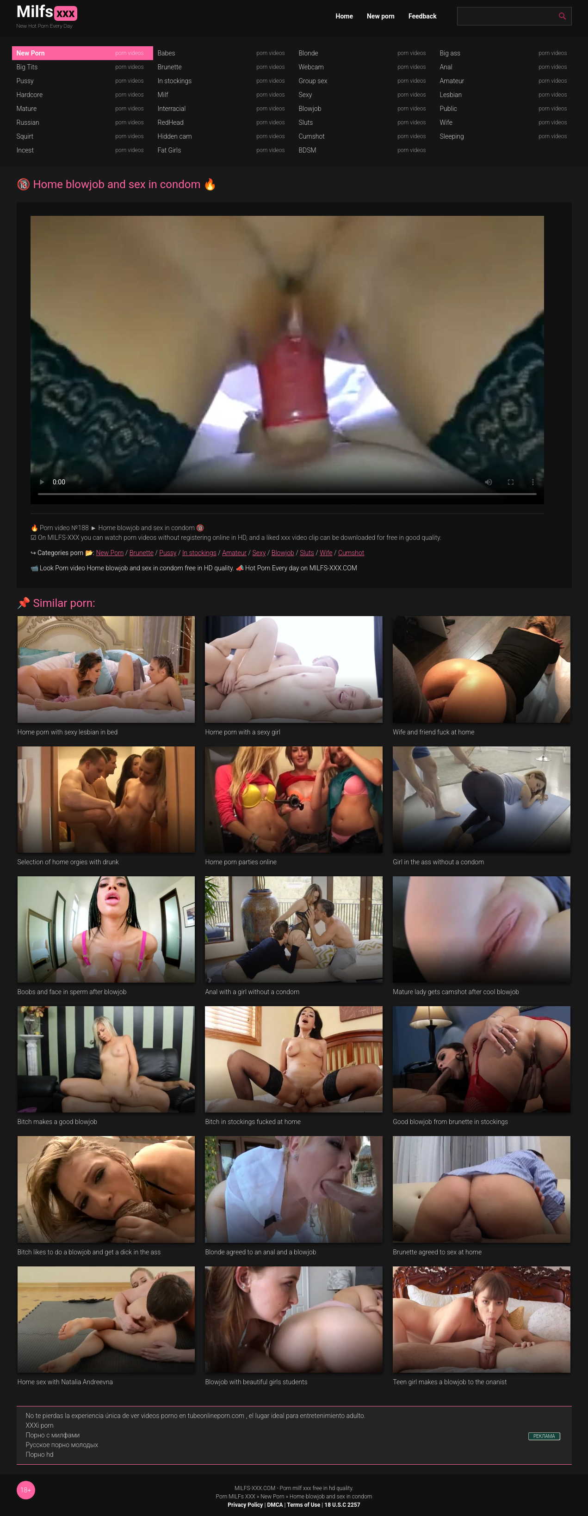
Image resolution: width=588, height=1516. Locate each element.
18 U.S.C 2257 (342, 1505)
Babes (166, 53)
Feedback (423, 16)
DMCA (275, 1505)
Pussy (25, 81)
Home (344, 16)
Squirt (25, 136)
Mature (27, 108)
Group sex (313, 81)
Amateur (452, 81)
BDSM (307, 150)
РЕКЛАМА (544, 1436)
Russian (28, 122)
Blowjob (310, 108)
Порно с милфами (53, 1435)
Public (449, 108)
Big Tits (27, 67)
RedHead (171, 122)
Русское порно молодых (62, 1445)
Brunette (170, 67)
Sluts (306, 122)
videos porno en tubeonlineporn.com (193, 1415)
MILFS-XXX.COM (255, 1488)
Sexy (305, 94)
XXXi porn (40, 1425)
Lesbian (451, 94)
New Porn (31, 53)
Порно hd (40, 1454)
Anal (446, 67)
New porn (381, 16)
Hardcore (30, 94)
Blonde (308, 53)
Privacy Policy (245, 1505)
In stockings (175, 81)
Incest (25, 150)
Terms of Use (303, 1505)
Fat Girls (169, 150)
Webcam (311, 67)
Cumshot (312, 136)
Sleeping (452, 136)
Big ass (450, 53)
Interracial (172, 108)
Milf (163, 94)
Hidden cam (175, 136)
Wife (446, 122)
